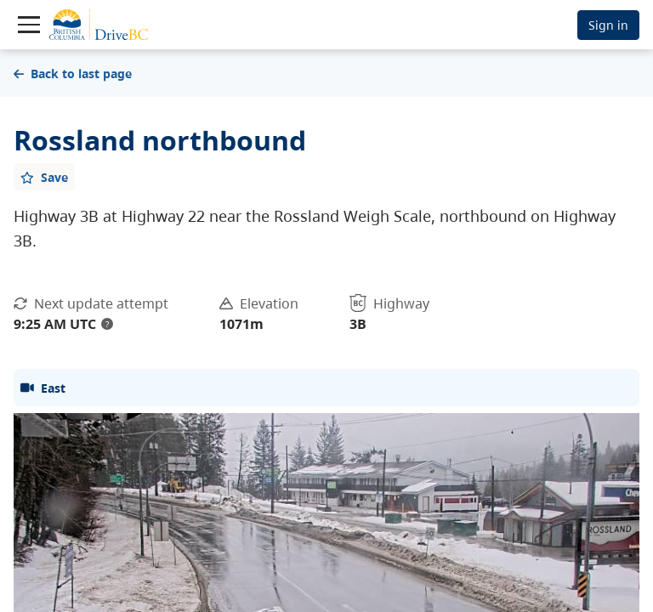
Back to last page (73, 73)
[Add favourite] (44, 176)
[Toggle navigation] (29, 24)
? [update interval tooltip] (107, 324)
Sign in (608, 25)
